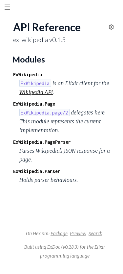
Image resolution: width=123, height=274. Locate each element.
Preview (78, 234)
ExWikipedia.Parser (36, 171)
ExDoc (53, 247)
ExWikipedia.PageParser (42, 142)
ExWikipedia (27, 74)
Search (95, 233)
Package (59, 234)
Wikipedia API (36, 92)
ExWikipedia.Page (34, 104)
